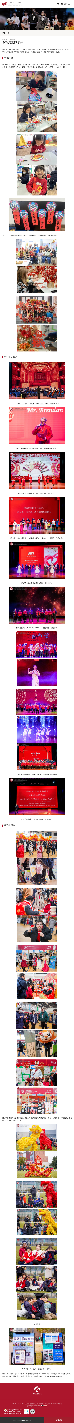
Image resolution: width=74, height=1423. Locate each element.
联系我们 (59, 1420)
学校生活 (5, 33)
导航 (69, 3)
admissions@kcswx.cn (22, 1420)
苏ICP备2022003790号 (34, 1406)
